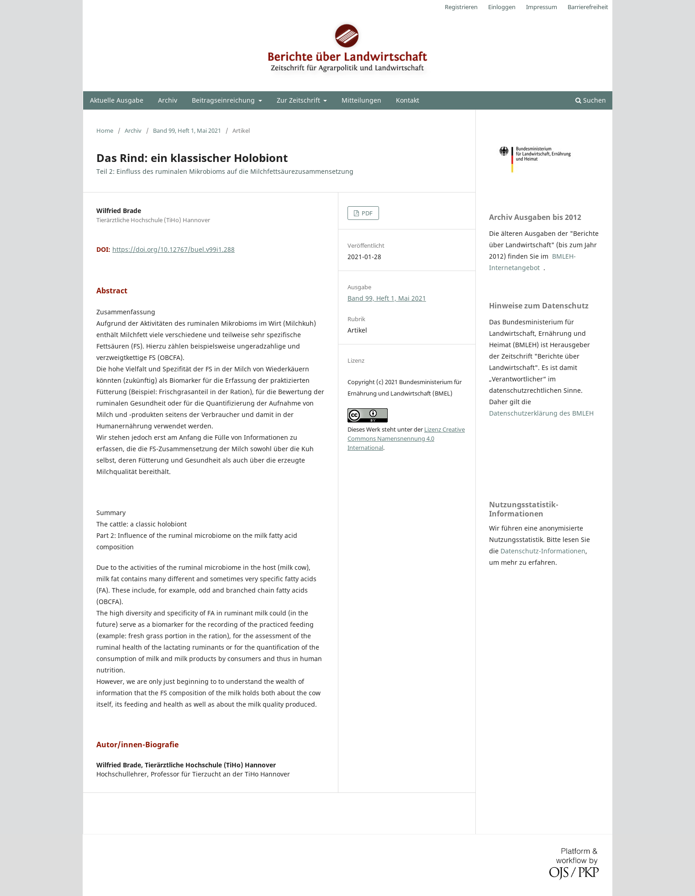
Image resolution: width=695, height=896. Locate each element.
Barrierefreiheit (588, 7)
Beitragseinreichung (224, 100)
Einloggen (502, 7)
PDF (366, 213)
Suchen (590, 100)
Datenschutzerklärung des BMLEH (541, 413)
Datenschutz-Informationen (542, 551)
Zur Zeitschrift (299, 100)
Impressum (541, 7)
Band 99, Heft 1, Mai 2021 (187, 130)
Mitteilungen (361, 100)
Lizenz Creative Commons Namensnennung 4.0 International (406, 438)
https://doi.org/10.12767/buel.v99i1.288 (173, 249)
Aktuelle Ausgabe (116, 100)
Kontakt (407, 100)
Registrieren (461, 7)
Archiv (167, 100)
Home (104, 130)
